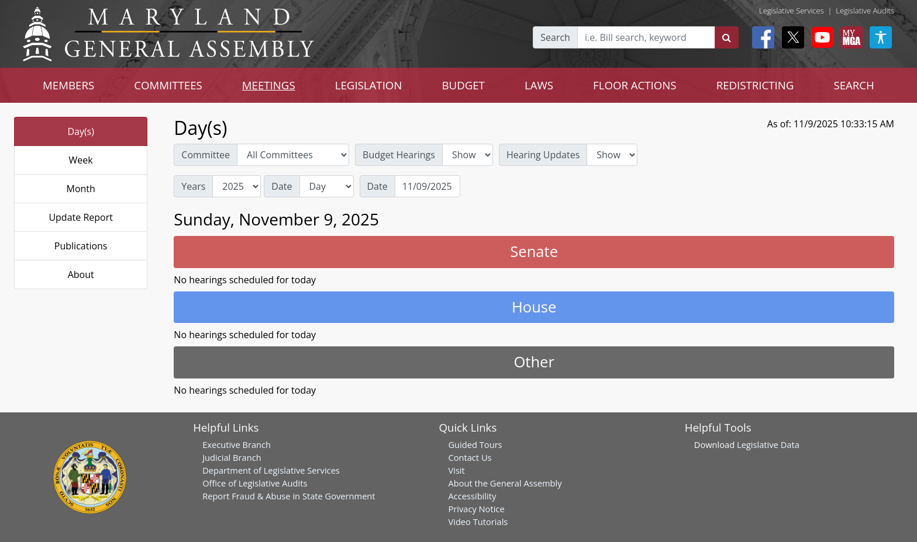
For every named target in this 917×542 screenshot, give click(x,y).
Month (80, 188)
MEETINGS (268, 85)
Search (555, 37)
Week (81, 160)
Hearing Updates (543, 154)
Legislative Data (768, 444)
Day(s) (80, 131)
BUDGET (463, 85)
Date (281, 186)
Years (193, 186)
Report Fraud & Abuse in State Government (288, 496)
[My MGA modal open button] (849, 37)
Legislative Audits (865, 10)
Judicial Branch (231, 457)
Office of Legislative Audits (254, 483)
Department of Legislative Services (271, 470)
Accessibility (472, 496)
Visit (456, 470)
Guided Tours (475, 444)
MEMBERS (68, 85)
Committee (205, 154)
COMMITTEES (168, 85)
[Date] (427, 186)
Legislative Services (791, 10)
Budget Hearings (399, 154)
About (81, 274)
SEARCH (853, 85)
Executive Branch (236, 444)
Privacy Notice (476, 509)
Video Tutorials (478, 521)
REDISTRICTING (755, 85)
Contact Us (469, 457)
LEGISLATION (368, 85)
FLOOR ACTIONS (635, 85)
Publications (81, 245)
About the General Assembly (504, 483)
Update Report (81, 217)
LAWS (539, 85)
